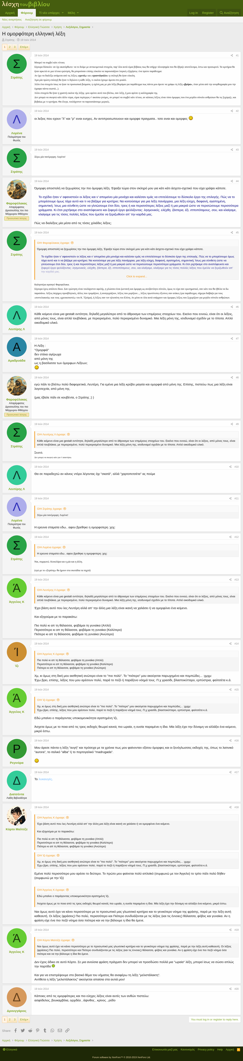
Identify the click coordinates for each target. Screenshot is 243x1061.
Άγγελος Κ (16, 602)
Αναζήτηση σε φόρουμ (38, 19)
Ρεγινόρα (17, 762)
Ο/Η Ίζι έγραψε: (46, 699)
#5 (237, 232)
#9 (237, 424)
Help (220, 1049)
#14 (237, 643)
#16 (237, 740)
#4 (237, 181)
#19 (237, 929)
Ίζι (17, 666)
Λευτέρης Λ (16, 329)
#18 (237, 807)
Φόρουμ (27, 12)
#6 (237, 306)
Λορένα (16, 133)
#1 (237, 55)
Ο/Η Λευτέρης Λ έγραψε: (51, 434)
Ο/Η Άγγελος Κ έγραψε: (51, 653)
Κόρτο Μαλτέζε (17, 829)
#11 (237, 498)
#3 (237, 149)
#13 (237, 579)
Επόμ (23, 46)
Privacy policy (206, 1049)
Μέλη (71, 12)
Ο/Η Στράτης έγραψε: (49, 508)
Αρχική (10, 12)
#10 (237, 466)
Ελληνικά (10, 1049)
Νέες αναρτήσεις (12, 19)
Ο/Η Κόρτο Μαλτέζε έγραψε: (54, 940)
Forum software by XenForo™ (121, 1057)
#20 (237, 988)
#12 (237, 537)
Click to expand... (136, 276)
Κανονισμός (188, 1049)
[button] (63, 13)
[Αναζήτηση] (229, 13)
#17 (237, 772)
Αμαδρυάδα (16, 360)
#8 (237, 377)
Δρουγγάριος (16, 1011)
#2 (237, 111)
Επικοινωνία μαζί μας (165, 1049)
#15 (237, 689)
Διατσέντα (16, 794)
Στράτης (10, 39)
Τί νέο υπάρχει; (49, 12)
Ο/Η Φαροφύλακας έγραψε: (53, 242)
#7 (237, 338)
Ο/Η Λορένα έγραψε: (49, 547)
